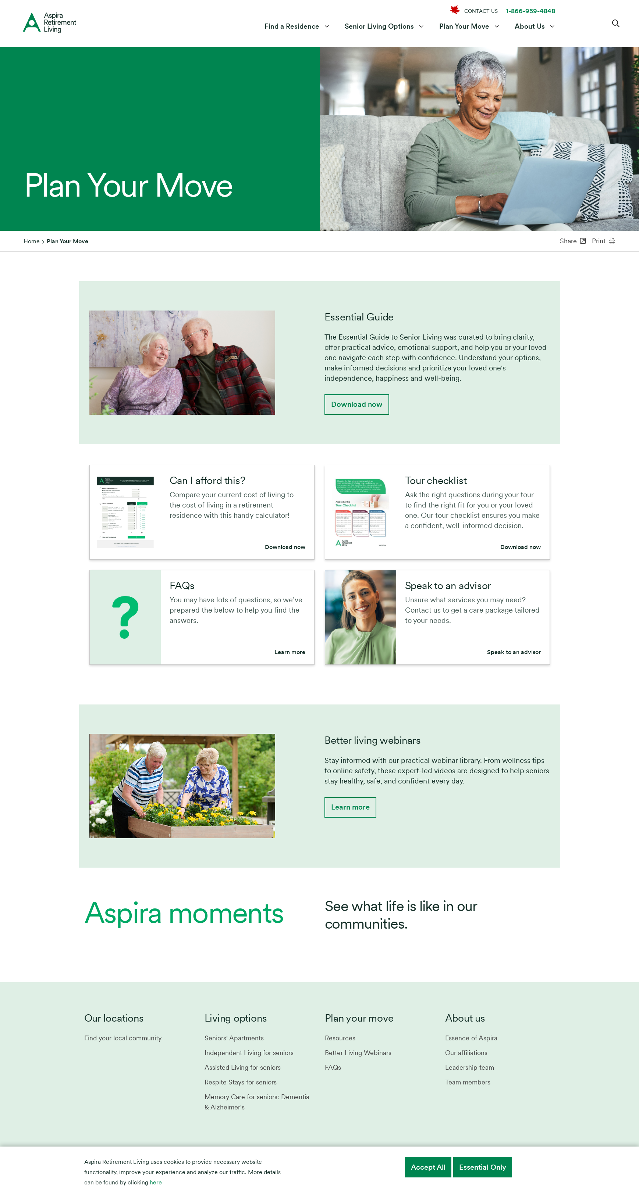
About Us (530, 27)
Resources (340, 1038)
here (156, 1182)
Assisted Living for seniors (243, 1067)
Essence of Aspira (471, 1038)
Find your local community (122, 1038)
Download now (357, 404)
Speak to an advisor (514, 652)
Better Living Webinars (358, 1053)
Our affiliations (466, 1053)
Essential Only (482, 1167)
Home (32, 241)
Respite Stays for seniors (241, 1082)
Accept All (428, 1167)
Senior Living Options (379, 27)
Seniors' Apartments (234, 1038)
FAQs (333, 1067)
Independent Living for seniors (249, 1053)
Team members (467, 1082)
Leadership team (469, 1067)
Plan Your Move (464, 27)
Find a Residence (292, 27)
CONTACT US (481, 11)
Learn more (289, 652)
